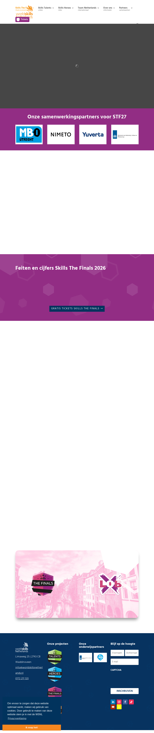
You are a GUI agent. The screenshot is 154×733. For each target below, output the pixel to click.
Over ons (107, 9)
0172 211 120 (22, 678)
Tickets (24, 19)
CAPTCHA (116, 670)
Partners (124, 9)
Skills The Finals (23, 9)
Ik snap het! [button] (32, 727)
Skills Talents (44, 9)
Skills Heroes (64, 9)
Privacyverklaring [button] (17, 718)
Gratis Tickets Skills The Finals (75, 309)
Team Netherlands (87, 9)
